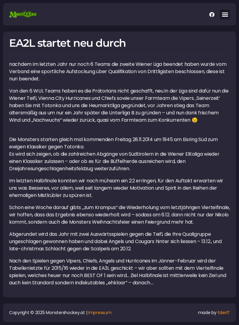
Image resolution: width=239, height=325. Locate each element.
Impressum (100, 313)
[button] (225, 14)
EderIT (224, 313)
